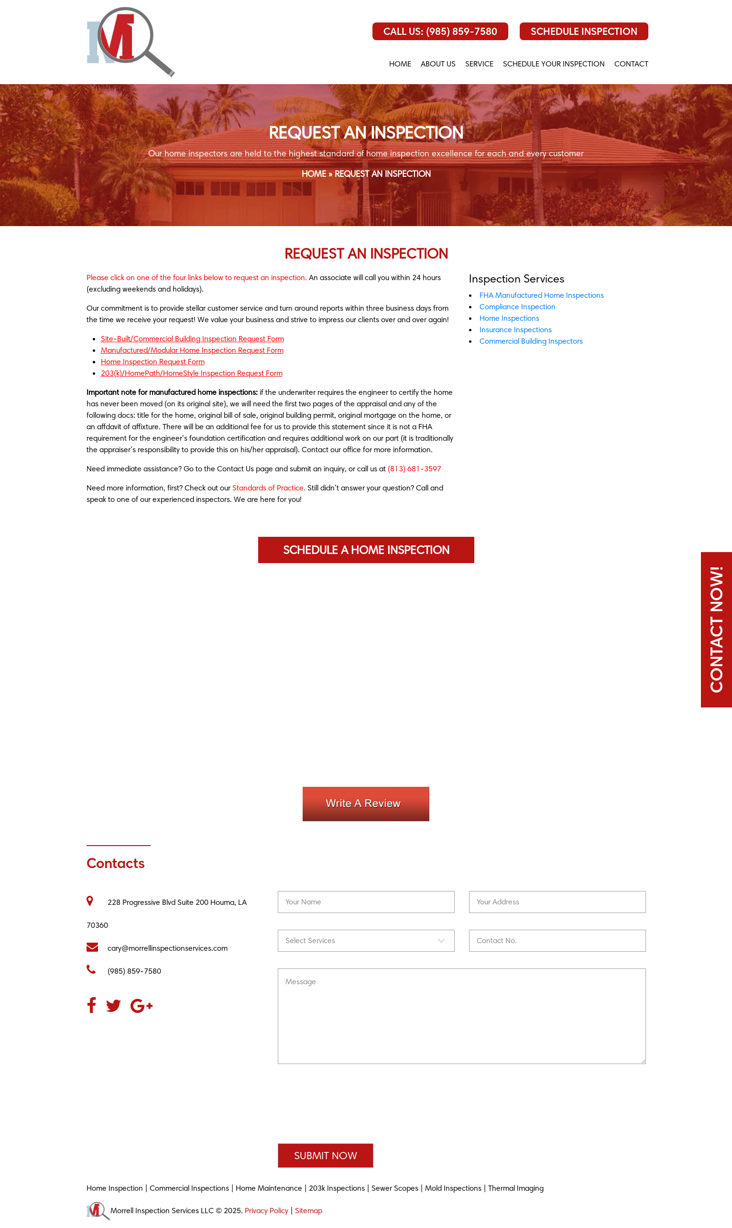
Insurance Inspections (516, 330)
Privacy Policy (266, 1211)
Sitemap (308, 1211)
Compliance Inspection (518, 307)
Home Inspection (115, 1188)
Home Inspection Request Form (153, 362)
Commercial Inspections (189, 1188)
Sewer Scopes (394, 1188)
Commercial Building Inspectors (531, 341)
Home (400, 64)
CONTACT (631, 64)
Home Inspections (509, 318)
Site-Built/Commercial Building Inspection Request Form (192, 339)
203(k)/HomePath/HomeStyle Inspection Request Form (192, 373)
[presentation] (350, 1110)
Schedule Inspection (584, 31)
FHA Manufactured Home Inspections (542, 295)
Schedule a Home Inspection (366, 550)
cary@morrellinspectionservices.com (157, 948)
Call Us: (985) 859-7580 (440, 31)
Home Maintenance (269, 1188)
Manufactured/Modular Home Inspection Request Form (192, 350)
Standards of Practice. (269, 488)
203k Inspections (337, 1188)
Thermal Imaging (516, 1188)
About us (438, 64)
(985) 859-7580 (124, 971)
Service (479, 64)
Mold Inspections (453, 1188)
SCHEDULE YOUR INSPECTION (554, 64)
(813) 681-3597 (414, 469)
